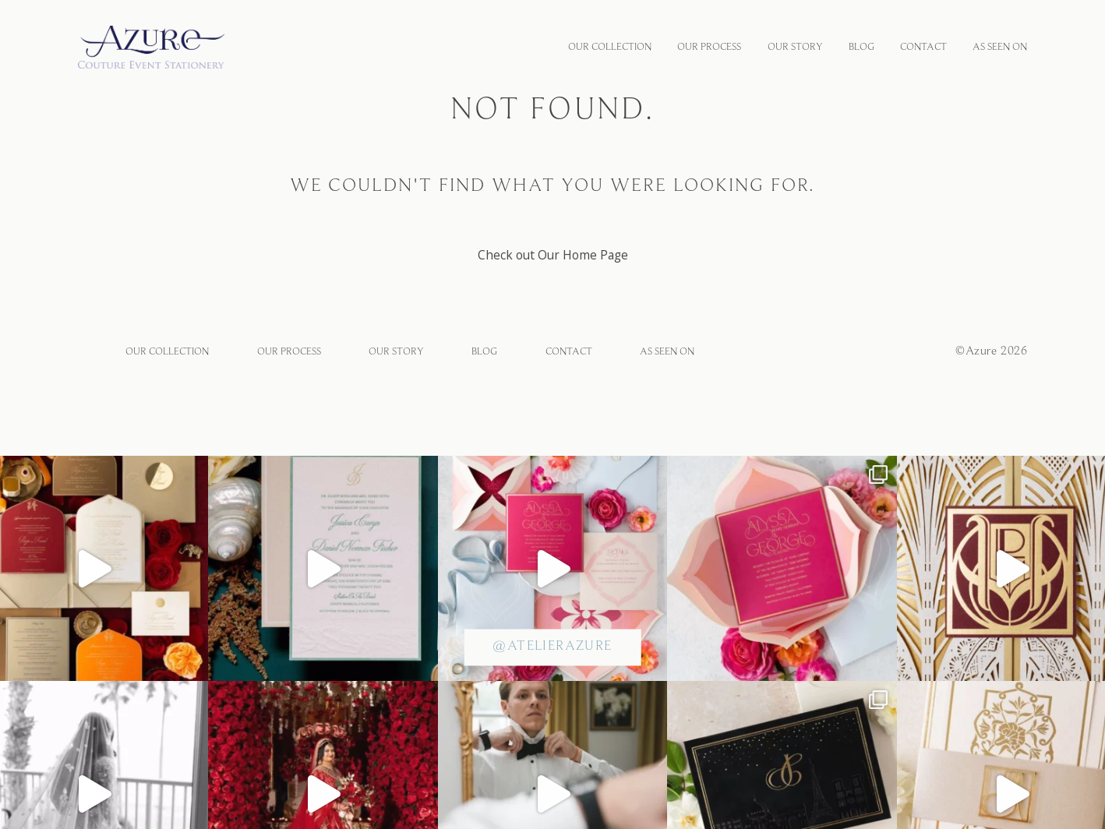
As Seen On (1000, 47)
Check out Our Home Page (553, 254)
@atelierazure (552, 647)
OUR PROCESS (709, 47)
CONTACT (923, 47)
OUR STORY (795, 47)
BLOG (861, 47)
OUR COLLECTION (609, 47)
